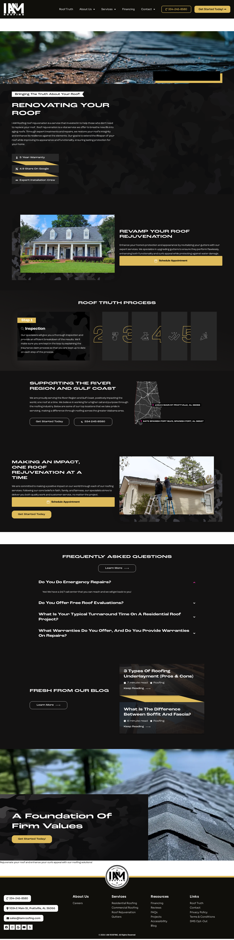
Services (108, 9)
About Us (87, 9)
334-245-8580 (94, 422)
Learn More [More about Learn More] (113, 568)
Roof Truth (66, 9)
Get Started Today (49, 422)
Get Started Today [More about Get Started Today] (31, 514)
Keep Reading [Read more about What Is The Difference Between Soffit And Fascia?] (134, 727)
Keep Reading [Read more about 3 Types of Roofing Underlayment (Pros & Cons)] (134, 688)
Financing (128, 9)
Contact (148, 9)
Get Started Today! (32, 839)
